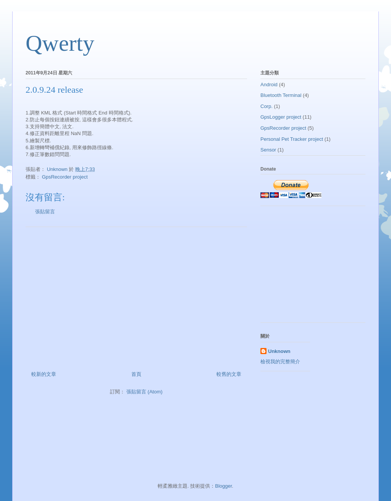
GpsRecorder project (65, 177)
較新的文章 (43, 374)
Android (269, 84)
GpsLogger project (280, 117)
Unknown (279, 351)
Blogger (223, 486)
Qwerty (60, 43)
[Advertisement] (136, 296)
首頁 (136, 374)
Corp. (266, 106)
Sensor (268, 150)
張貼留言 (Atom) (144, 392)
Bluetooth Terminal (280, 95)
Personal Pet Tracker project (291, 139)
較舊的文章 (229, 374)
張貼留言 (45, 211)
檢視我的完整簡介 (280, 361)
